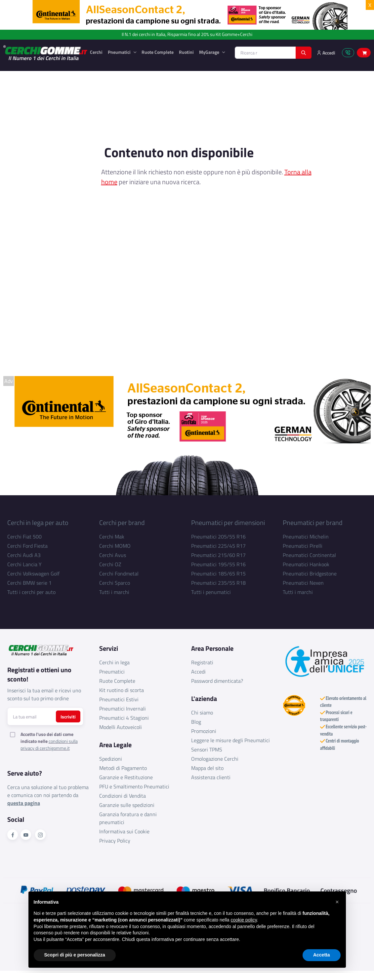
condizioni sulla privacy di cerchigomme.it (49, 744)
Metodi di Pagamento (123, 768)
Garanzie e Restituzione (126, 777)
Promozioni (203, 731)
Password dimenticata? (217, 681)
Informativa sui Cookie (124, 831)
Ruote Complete (158, 52)
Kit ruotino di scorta (121, 690)
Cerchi (96, 52)
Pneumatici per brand (313, 522)
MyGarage (209, 52)
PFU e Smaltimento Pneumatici (134, 786)
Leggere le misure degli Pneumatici (230, 740)
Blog (196, 722)
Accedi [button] (326, 52)
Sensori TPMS (206, 749)
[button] (337, 917)
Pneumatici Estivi (119, 699)
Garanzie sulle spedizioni (126, 805)
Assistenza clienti (210, 777)
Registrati (202, 662)
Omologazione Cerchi (214, 759)
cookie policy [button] (243, 934)
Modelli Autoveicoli (120, 727)
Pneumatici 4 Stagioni (124, 718)
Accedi (198, 672)
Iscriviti (68, 716)
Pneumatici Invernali (122, 708)
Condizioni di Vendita (122, 796)
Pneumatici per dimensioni (228, 522)
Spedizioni (110, 759)
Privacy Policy (114, 841)
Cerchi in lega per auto (37, 522)
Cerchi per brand (122, 522)
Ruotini (186, 52)
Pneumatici (120, 52)
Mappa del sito (207, 768)
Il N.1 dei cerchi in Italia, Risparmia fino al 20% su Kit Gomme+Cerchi (187, 34)
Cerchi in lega (114, 662)
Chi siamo (202, 712)
